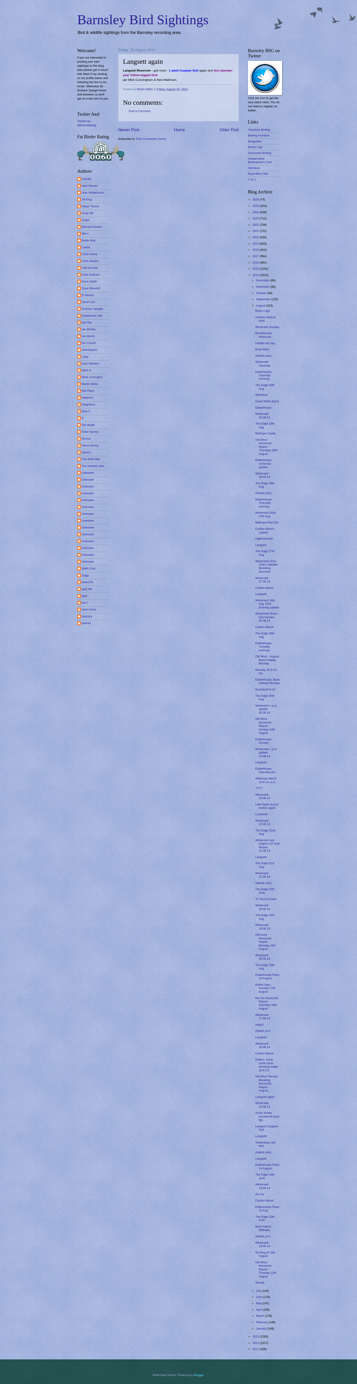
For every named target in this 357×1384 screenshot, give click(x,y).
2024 (256, 212)
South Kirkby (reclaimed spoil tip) (267, 1116)
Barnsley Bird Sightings (143, 19)
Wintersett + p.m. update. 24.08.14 (266, 752)
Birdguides (255, 141)
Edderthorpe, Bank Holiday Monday (267, 681)
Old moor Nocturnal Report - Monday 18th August (265, 942)
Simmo (86, 438)
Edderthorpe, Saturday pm (265, 770)
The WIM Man (91, 459)
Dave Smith (89, 281)
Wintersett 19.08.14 (262, 926)
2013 (256, 1336)
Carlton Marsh (264, 587)
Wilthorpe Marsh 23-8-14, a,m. (266, 780)
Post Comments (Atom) (151, 139)
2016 (256, 262)
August (261, 305)
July (259, 1290)
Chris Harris (89, 254)
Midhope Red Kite (266, 522)
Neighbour (88, 404)
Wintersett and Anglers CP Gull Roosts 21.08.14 (267, 845)
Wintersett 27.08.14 (262, 579)
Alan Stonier (90, 185)
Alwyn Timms (90, 206)
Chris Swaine (90, 261)
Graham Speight (92, 308)
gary (84, 595)
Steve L (87, 452)
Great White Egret (267, 401)
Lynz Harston (90, 363)
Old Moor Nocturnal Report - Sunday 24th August (265, 726)
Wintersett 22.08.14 (262, 822)
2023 (256, 218)
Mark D (86, 370)
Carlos (86, 247)
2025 (256, 206)
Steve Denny (90, 445)
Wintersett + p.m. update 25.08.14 (266, 709)
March (260, 1315)
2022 (256, 224)
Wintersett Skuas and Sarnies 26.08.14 (266, 617)
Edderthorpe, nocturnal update (263, 463)
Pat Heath (88, 425)
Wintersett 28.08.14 (262, 475)
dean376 (87, 582)
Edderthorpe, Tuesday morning (263, 646)
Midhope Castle (265, 433)
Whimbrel (261, 395)
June (259, 1297)
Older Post (229, 130)
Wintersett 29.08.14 (262, 415)
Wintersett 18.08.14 (262, 956)
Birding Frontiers (258, 135)
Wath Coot (88, 568)
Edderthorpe (263, 407)
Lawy (85, 356)
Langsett (260, 545)
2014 (256, 275)
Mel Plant (88, 390)
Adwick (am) (263, 355)
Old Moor (254, 168)
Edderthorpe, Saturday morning (263, 375)
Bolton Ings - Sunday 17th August (265, 988)
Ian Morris (88, 336)
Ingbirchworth (264, 538)
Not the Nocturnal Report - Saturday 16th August (266, 1003)
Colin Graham (91, 274)
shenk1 (86, 623)
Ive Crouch (89, 343)
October (261, 293)
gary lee (87, 589)
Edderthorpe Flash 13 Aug (267, 1208)
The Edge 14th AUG (264, 1176)
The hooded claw (93, 466)
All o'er (259, 1194)
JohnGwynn (89, 349)
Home (179, 130)
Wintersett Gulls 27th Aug (265, 514)
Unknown (88, 472)
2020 (256, 237)
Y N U (252, 179)
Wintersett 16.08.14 (262, 1045)
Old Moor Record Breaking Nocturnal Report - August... (266, 1083)
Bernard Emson (92, 226)
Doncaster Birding (259, 153)
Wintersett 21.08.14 (262, 874)
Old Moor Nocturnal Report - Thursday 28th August (266, 447)
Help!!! (259, 1024)
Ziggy (85, 575)
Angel (85, 220)
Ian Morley (88, 329)
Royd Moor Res (258, 173)
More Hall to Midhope (263, 1228)
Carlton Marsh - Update (265, 530)
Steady (259, 1282)
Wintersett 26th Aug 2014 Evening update (267, 604)
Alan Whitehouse (93, 192)
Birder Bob (89, 240)
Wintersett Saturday (262, 363)
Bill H (85, 233)
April (259, 1309)
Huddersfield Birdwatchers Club (260, 160)
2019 (256, 243)
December (263, 280)
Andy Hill (87, 213)
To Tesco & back (266, 899)
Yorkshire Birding (259, 129)
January (261, 1328)
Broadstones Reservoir (263, 334)
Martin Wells (90, 384)
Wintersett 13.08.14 (262, 1244)
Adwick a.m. (263, 1031)
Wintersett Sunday (267, 327)
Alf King (87, 199)
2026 (256, 199)
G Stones (88, 295)
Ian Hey (87, 322)
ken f (85, 602)
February (262, 1322)
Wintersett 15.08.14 (262, 1104)
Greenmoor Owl (92, 315)
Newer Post (128, 130)
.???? (259, 788)
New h (86, 411)
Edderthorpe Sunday (263, 741)
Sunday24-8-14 (265, 689)
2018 (256, 249)
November (263, 286)
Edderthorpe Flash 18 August (267, 976)
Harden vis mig (265, 343)
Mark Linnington (92, 377)
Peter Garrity (90, 431)
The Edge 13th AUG (264, 1218)
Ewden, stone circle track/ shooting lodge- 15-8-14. (267, 1065)
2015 (256, 268)
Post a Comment (139, 111)
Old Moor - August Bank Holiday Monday (267, 660)
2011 (256, 1349)
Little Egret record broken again (266, 806)
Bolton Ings (255, 147)
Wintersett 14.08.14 (262, 1186)
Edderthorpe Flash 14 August (267, 1166)
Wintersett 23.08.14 (262, 796)
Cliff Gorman (90, 267)
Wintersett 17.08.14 (262, 1016)
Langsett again (264, 1097)
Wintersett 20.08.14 (262, 907)
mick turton (89, 609)
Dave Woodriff (91, 288)
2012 (256, 1343)
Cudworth (261, 814)
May (259, 1303)
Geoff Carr (88, 302)
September (263, 299)
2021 (256, 231)
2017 (256, 256)
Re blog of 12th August (265, 1254)
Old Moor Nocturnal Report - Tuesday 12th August (265, 1269)
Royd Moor (262, 349)
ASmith (86, 179)
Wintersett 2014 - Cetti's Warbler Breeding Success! (266, 566)
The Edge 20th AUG (264, 890)
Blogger (199, 1375)
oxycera (87, 616)
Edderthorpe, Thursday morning (263, 503)
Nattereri (87, 397)
